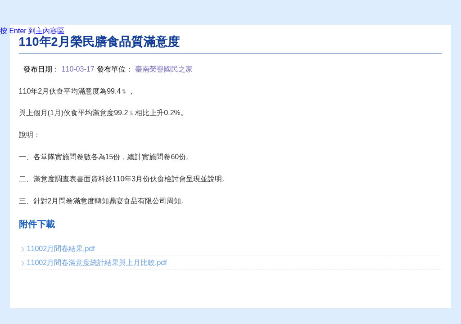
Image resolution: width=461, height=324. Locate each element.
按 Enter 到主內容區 (32, 31)
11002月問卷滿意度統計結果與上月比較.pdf (97, 262)
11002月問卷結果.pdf (61, 248)
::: (21, 41)
